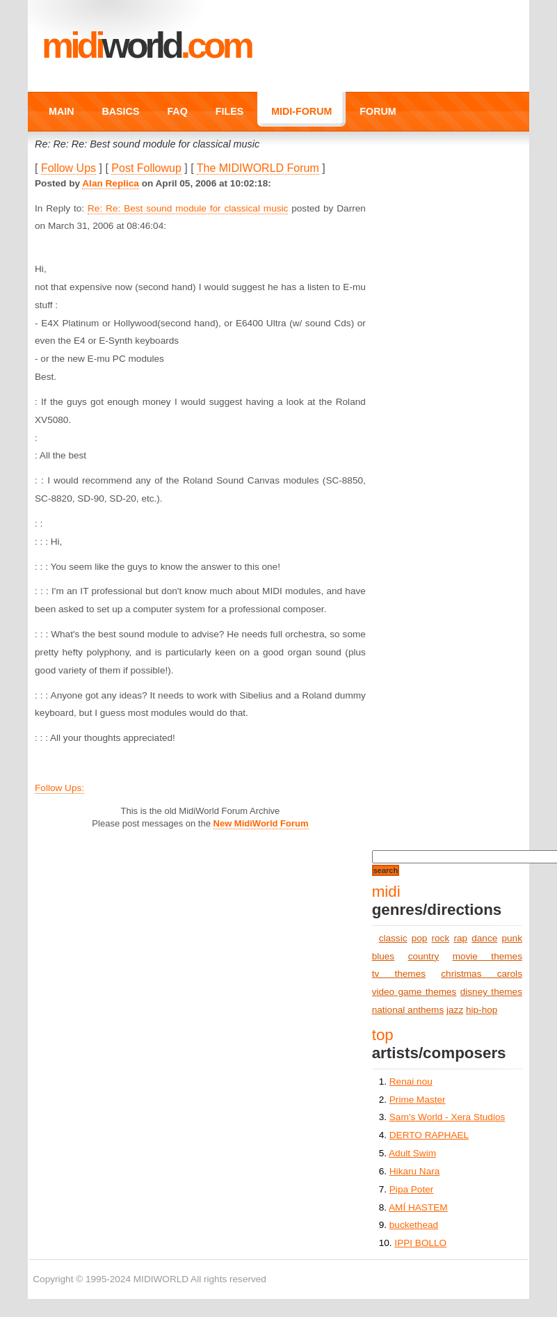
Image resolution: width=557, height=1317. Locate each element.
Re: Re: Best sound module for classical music (188, 208)
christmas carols (481, 973)
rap (460, 938)
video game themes (414, 992)
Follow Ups (68, 168)
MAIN (61, 111)
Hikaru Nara (414, 1171)
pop (420, 938)
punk (511, 938)
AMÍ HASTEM (418, 1207)
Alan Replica (110, 183)
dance (484, 938)
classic (393, 938)
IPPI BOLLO (420, 1243)
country (423, 956)
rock (441, 938)
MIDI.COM (146, 45)
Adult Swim (412, 1153)
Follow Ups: (59, 788)
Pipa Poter (411, 1189)
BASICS (121, 111)
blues (383, 956)
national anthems (408, 1010)
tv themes (399, 973)
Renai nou (411, 1081)
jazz (454, 1010)
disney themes (491, 992)
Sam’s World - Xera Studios (447, 1117)
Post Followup (146, 168)
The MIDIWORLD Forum (258, 168)
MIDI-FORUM (301, 111)
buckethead (413, 1225)
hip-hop (481, 1010)
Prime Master (417, 1099)
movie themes (487, 956)
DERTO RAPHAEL (429, 1135)
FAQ (177, 111)
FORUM (378, 111)
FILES (229, 111)
